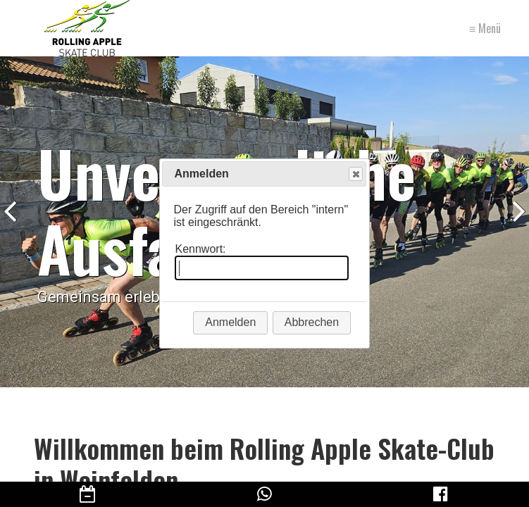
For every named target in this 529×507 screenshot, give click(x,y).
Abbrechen (312, 322)
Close (355, 174)
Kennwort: (200, 249)
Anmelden (230, 322)
